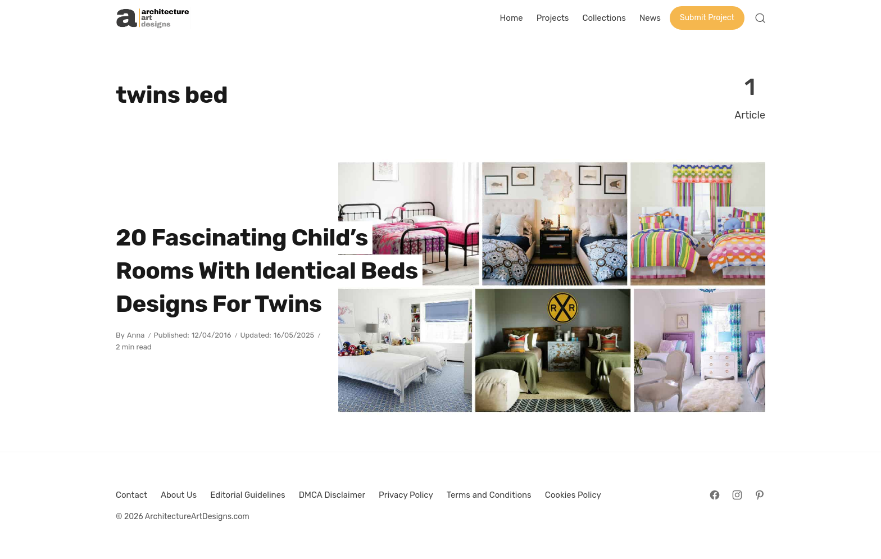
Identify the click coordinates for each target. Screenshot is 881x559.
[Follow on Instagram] (737, 495)
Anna (136, 335)
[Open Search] (760, 18)
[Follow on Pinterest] (760, 495)
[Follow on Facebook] (715, 495)
